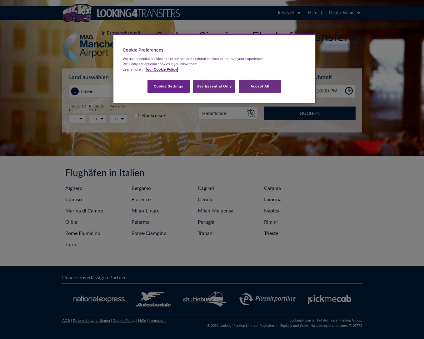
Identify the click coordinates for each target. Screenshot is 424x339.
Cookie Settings (168, 86)
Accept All (259, 86)
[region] (214, 69)
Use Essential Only (214, 86)
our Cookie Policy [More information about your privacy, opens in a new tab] (162, 69)
